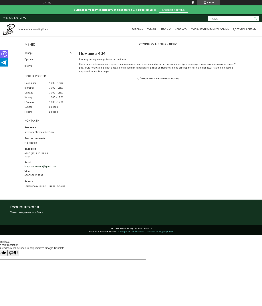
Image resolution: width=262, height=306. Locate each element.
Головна (137, 29)
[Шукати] (255, 18)
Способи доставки (173, 9)
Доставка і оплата (245, 29)
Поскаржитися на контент (131, 231)
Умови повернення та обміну (210, 29)
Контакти (181, 29)
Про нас (166, 29)
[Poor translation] (13, 253)
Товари (151, 29)
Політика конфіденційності (160, 231)
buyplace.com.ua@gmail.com (40, 166)
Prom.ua (148, 228)
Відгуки (29, 65)
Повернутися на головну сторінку (160, 78)
